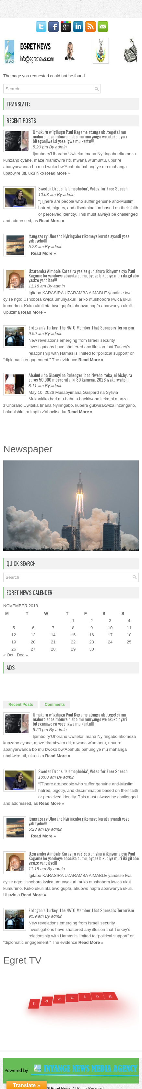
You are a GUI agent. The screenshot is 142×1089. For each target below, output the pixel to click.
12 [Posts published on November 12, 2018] (13, 634)
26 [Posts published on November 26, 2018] (13, 649)
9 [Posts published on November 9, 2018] (91, 627)
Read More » (57, 173)
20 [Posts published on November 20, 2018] (33, 642)
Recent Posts (20, 704)
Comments (55, 704)
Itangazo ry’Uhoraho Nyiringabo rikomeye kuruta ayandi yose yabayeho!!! (79, 238)
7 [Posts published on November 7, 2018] (53, 627)
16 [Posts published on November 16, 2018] (91, 634)
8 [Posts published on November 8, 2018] (73, 627)
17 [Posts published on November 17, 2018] (110, 634)
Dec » (22, 654)
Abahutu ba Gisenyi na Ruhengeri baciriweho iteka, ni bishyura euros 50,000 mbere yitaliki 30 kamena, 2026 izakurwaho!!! (80, 377)
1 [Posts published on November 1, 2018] (73, 620)
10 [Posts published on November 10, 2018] (110, 627)
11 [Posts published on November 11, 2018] (129, 627)
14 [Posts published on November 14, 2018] (53, 634)
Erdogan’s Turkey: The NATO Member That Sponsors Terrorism (81, 327)
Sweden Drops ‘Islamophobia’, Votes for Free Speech (82, 188)
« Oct (8, 654)
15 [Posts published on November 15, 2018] (73, 634)
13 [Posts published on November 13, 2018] (33, 634)
